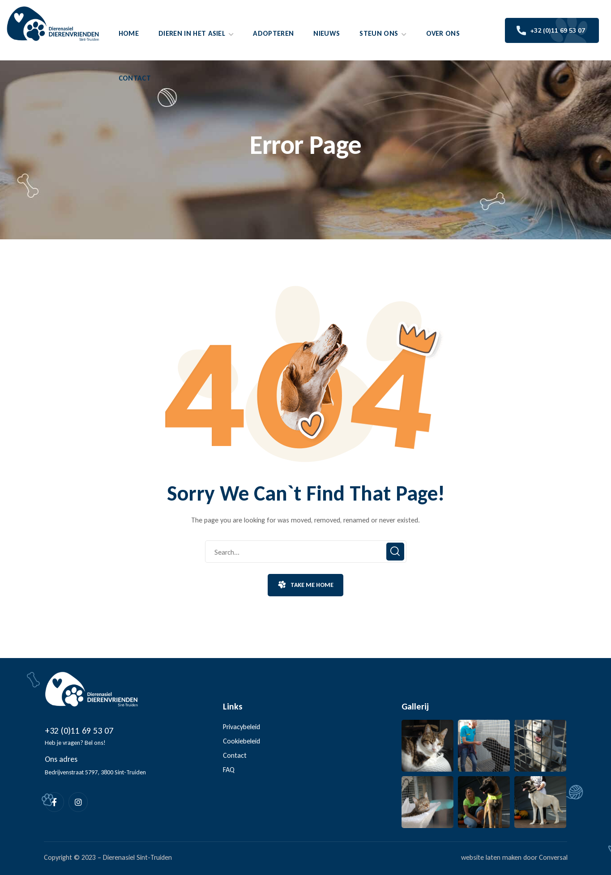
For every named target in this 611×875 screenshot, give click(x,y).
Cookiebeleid (241, 741)
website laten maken (491, 857)
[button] (305, 585)
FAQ (229, 769)
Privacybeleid (241, 726)
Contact (235, 755)
